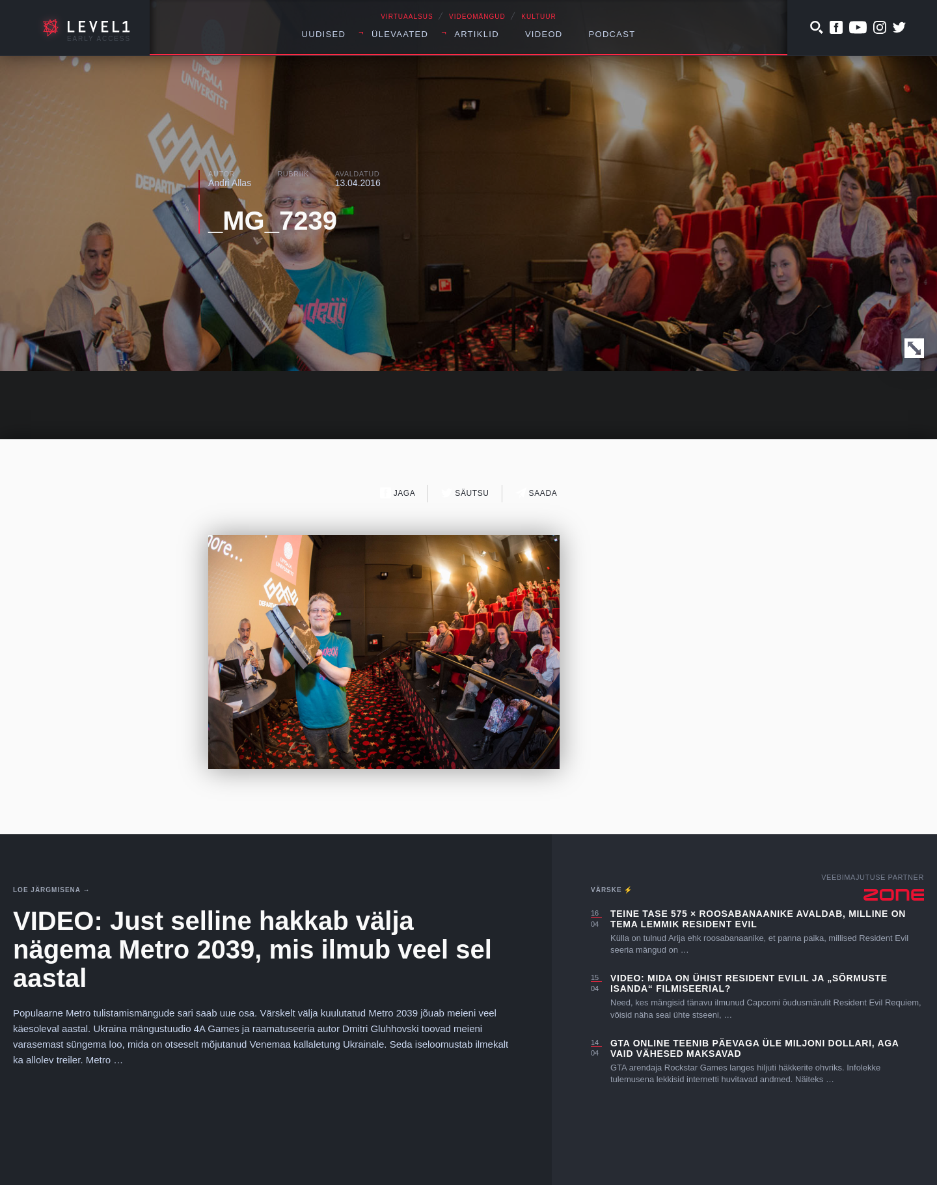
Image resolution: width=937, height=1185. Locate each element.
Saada (536, 492)
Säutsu (465, 492)
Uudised (324, 34)
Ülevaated (400, 34)
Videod (544, 34)
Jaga (398, 492)
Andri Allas (229, 183)
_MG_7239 (272, 220)
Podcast (612, 34)
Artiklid (476, 34)
